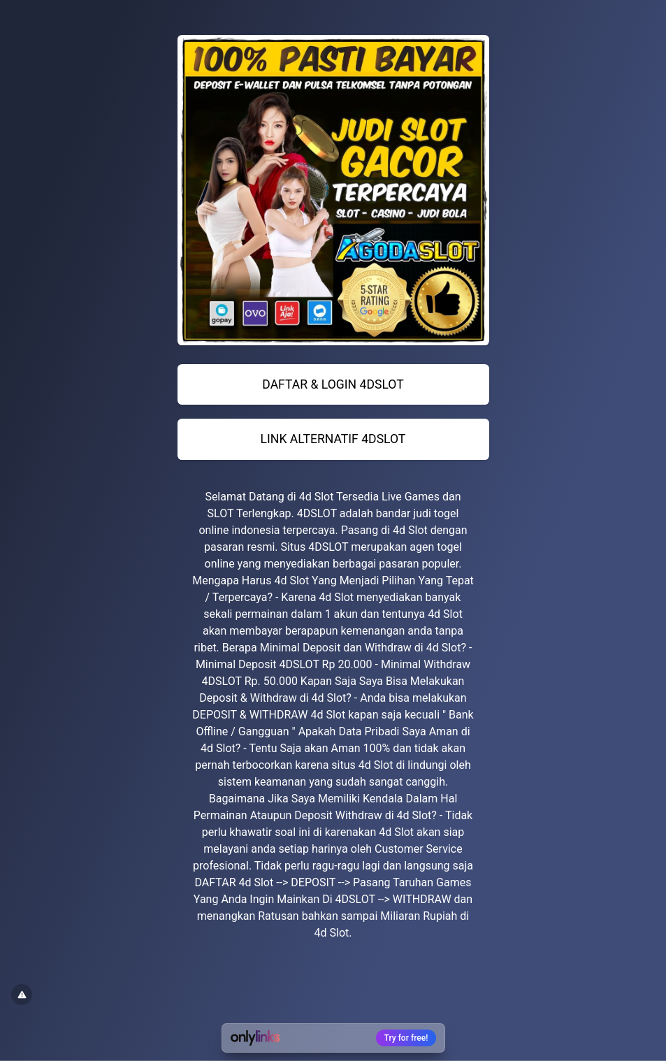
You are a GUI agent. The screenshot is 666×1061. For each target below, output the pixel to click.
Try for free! (406, 1038)
